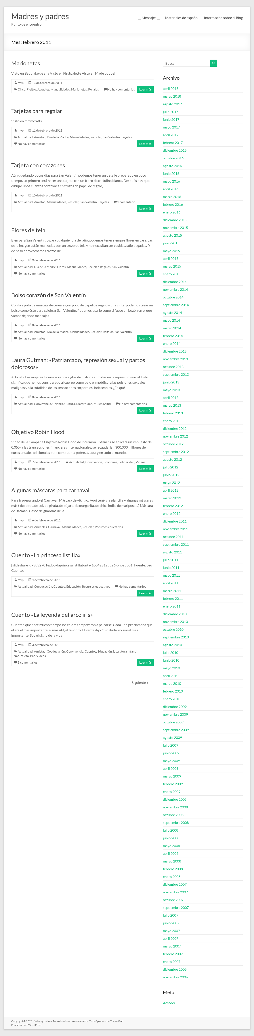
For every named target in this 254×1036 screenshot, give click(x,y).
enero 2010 (171, 699)
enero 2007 (171, 961)
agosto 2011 (172, 552)
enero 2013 (171, 421)
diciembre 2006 (175, 969)
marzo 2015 (172, 266)
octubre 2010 (173, 629)
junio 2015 (171, 243)
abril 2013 (170, 397)
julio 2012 (170, 467)
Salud (107, 404)
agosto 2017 (172, 104)
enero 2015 (171, 274)
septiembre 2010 (176, 637)
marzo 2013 (172, 405)
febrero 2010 (173, 691)
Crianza (57, 404)
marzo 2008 (172, 861)
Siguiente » (140, 682)
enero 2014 (171, 343)
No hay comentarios (121, 89)
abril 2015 (170, 258)
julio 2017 (170, 111)
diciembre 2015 (175, 220)
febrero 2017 (173, 142)
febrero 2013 (173, 413)
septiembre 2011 (176, 544)
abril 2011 (170, 583)
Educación (73, 586)
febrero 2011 (173, 598)
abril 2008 (170, 853)
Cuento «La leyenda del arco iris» (52, 614)
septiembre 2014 (176, 305)
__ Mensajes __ (149, 17)
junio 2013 (171, 382)
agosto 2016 (172, 166)
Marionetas (25, 63)
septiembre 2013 (176, 374)
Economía (110, 462)
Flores (61, 267)
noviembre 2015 (175, 227)
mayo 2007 (171, 930)
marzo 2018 (172, 96)
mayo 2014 (171, 320)
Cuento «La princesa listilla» (45, 555)
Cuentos (59, 586)
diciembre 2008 (175, 799)
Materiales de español (182, 17)
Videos (140, 462)
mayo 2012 (171, 482)
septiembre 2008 (176, 822)
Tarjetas (126, 137)
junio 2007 (171, 923)
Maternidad (84, 404)
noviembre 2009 (175, 714)
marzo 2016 (172, 196)
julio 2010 (170, 652)
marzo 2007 (172, 946)
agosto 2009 (172, 737)
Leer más (145, 89)
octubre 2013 (173, 366)
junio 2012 (171, 475)
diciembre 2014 (175, 281)
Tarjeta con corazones (38, 165)
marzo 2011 (172, 591)
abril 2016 (170, 189)
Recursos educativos (109, 527)
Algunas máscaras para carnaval (50, 490)
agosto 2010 (172, 645)
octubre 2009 (173, 722)
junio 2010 (171, 660)
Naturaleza (21, 656)
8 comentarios (27, 662)
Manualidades (60, 89)
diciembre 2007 (175, 884)
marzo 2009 (172, 776)
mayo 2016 (171, 181)
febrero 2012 (173, 506)
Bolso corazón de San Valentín (48, 294)
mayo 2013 (171, 390)
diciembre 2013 (175, 351)
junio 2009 (171, 753)
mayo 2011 (171, 575)
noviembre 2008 (175, 807)
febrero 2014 (173, 336)
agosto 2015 (172, 235)
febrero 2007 (173, 954)
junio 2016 (171, 173)
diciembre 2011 (175, 521)
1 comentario (126, 202)
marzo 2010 (172, 683)
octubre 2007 (173, 900)
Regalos (93, 89)
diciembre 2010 (175, 614)
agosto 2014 (172, 312)
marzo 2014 (172, 328)
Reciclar (95, 137)
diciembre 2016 (175, 150)
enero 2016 (171, 212)
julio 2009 (170, 745)
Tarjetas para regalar (36, 110)
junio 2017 (171, 119)
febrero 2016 (173, 204)
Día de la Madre (58, 137)
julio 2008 (170, 830)
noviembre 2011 (175, 529)
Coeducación (43, 586)
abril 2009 (170, 768)
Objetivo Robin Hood (38, 431)
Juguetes (43, 89)
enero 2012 (171, 513)
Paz (32, 656)
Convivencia (42, 404)
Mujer (98, 404)
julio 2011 (170, 560)
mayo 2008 (171, 846)
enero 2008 (171, 876)
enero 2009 (171, 791)
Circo (21, 89)
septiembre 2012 (176, 451)
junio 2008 (171, 838)
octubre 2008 (173, 815)
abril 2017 (170, 135)
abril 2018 (170, 88)
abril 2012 (170, 490)
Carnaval (54, 527)
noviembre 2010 (175, 621)
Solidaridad (126, 462)
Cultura (69, 404)
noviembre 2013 (175, 359)
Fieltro (31, 89)
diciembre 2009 (175, 706)
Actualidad (25, 137)
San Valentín (111, 137)
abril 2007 (170, 938)
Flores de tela (28, 230)
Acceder (169, 1003)
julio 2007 (170, 915)
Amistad (40, 137)
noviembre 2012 (175, 436)
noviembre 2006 (175, 977)
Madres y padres (40, 16)
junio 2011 (171, 567)
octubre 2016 (173, 158)
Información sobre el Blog (223, 17)
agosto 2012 (172, 459)
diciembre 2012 (175, 428)
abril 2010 (170, 676)
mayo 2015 (171, 251)
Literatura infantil (125, 651)
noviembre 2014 (175, 289)
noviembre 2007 (175, 892)
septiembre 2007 (176, 907)
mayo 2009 (171, 761)
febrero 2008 (173, 869)
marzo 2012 (172, 498)
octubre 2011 (173, 536)
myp (21, 83)
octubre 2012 (173, 444)
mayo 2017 (171, 127)
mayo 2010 (171, 668)
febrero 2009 (173, 784)
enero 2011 (171, 606)
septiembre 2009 (176, 730)
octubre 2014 (173, 297)
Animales (40, 527)
